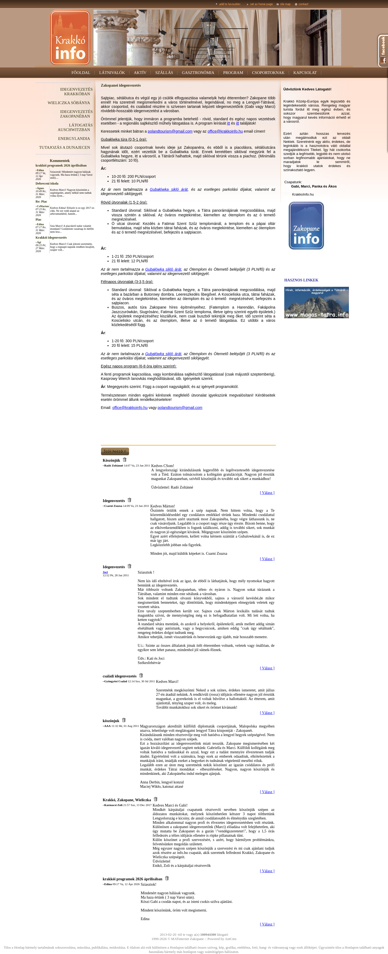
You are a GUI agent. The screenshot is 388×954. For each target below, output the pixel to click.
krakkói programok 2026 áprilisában (61, 165)
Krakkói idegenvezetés (51, 237)
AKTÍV (140, 72)
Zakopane (197, 939)
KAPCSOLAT (305, 72)
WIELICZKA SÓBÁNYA (69, 103)
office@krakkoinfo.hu (225, 131)
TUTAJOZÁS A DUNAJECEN (64, 147)
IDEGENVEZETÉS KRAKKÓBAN (76, 91)
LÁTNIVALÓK (112, 72)
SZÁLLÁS (164, 72)
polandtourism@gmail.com (170, 131)
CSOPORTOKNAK (268, 72)
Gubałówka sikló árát (169, 189)
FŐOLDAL (80, 72)
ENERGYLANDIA (74, 138)
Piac (38, 219)
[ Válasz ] (267, 493)
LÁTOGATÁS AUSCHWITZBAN (75, 127)
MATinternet (180, 939)
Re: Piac (41, 201)
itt (228, 123)
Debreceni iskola (47, 183)
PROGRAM (233, 72)
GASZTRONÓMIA (198, 72)
